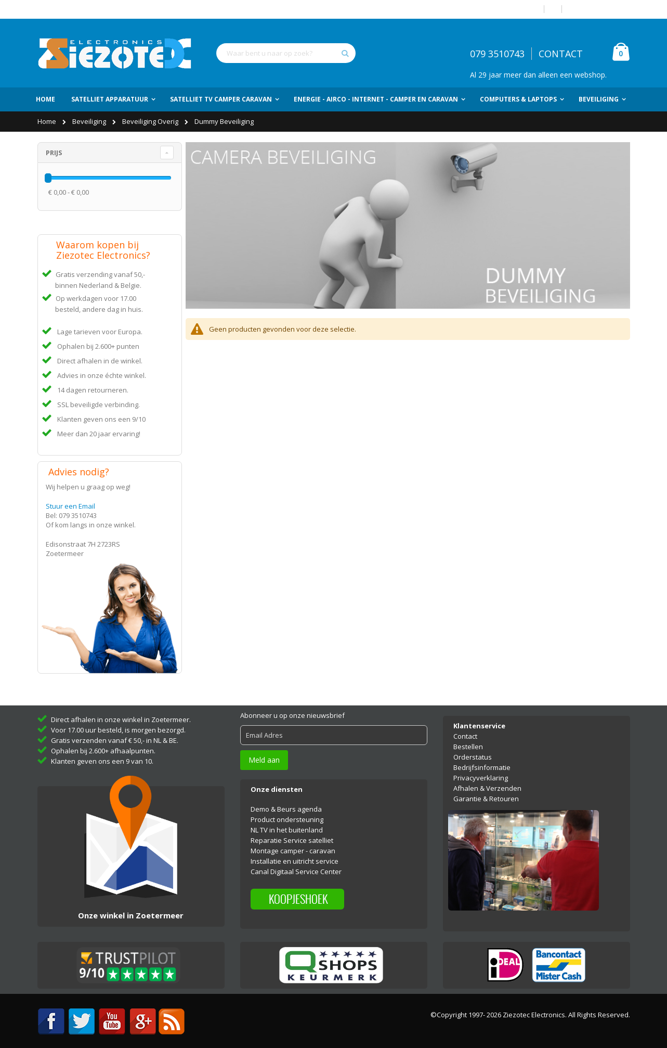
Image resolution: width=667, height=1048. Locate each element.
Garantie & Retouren (486, 792)
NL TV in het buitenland (287, 823)
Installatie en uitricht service (294, 855)
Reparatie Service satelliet (292, 834)
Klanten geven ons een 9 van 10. (102, 754)
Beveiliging (90, 121)
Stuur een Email (70, 506)
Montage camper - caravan (293, 844)
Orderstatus (472, 750)
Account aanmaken (600, 9)
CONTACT (561, 53)
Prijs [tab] (54, 152)
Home (47, 121)
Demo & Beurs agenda (286, 802)
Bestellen (468, 739)
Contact (465, 729)
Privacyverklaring (480, 771)
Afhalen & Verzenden (487, 781)
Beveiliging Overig (151, 121)
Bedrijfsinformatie (482, 760)
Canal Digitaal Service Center (296, 865)
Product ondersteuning (287, 813)
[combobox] (286, 53)
